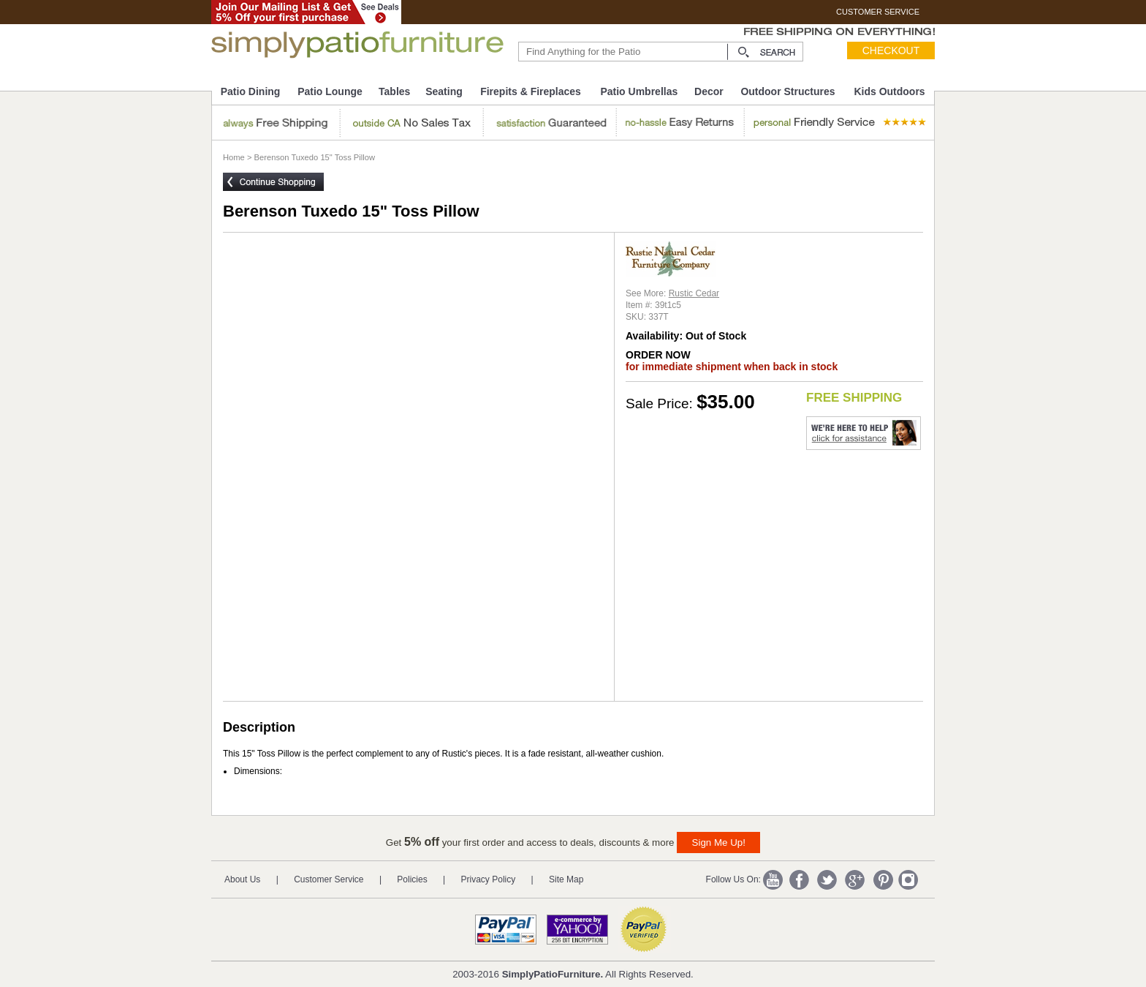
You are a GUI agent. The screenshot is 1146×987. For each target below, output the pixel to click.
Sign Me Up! (718, 842)
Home (234, 157)
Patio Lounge (330, 91)
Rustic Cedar (694, 293)
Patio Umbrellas (639, 91)
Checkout (891, 50)
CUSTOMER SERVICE (877, 11)
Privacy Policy (488, 879)
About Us (242, 879)
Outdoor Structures (787, 91)
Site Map (566, 879)
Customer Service (328, 879)
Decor (709, 91)
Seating (444, 91)
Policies (412, 879)
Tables (394, 91)
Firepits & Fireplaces (530, 91)
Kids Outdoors (889, 91)
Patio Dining (251, 91)
